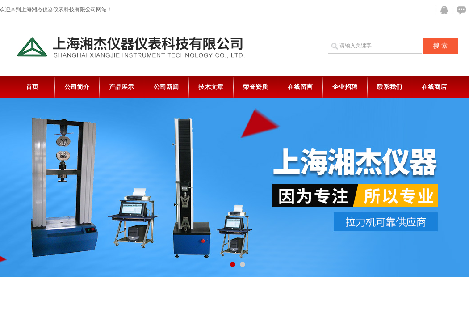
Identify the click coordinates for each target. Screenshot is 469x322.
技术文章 (210, 87)
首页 (32, 87)
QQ (442, 10)
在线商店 (434, 87)
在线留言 (300, 87)
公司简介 (76, 87)
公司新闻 (166, 87)
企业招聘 (344, 87)
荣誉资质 (255, 87)
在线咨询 (460, 10)
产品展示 (121, 87)
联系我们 (389, 87)
